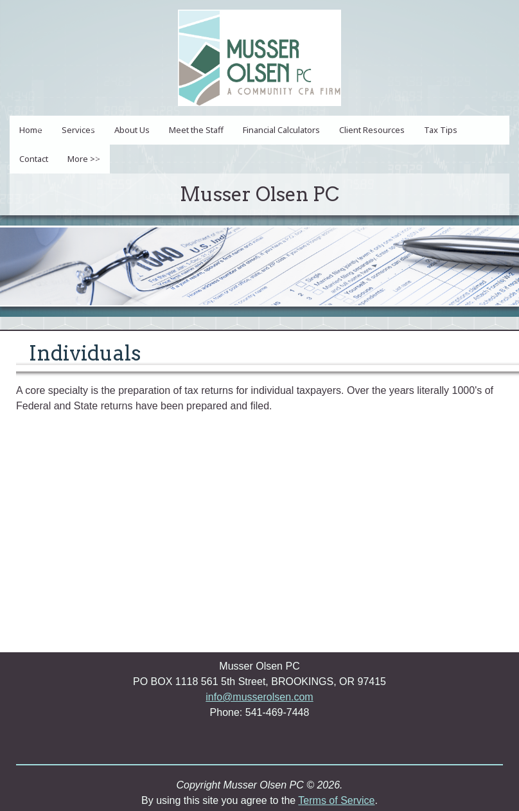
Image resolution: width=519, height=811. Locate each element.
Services (78, 130)
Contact (33, 159)
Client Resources (372, 130)
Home (30, 130)
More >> (83, 159)
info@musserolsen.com (259, 696)
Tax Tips (440, 130)
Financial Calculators (281, 130)
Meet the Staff (196, 130)
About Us (132, 130)
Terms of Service (336, 800)
